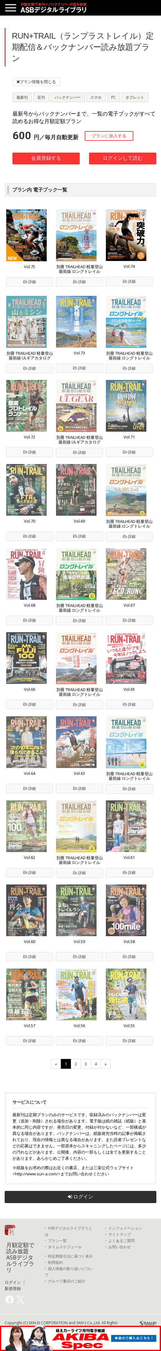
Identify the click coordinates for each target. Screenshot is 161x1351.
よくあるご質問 (121, 1240)
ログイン (80, 1196)
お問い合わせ (119, 1246)
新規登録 (13, 1288)
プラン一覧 (57, 1240)
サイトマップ (119, 1234)
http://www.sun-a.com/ (36, 1174)
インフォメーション (125, 1228)
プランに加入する (109, 135)
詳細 (29, 281)
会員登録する (46, 158)
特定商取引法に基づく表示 (70, 1256)
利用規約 (55, 1262)
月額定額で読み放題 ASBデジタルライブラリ (20, 1257)
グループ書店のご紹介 (66, 1281)
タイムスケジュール (65, 1246)
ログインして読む (123, 158)
